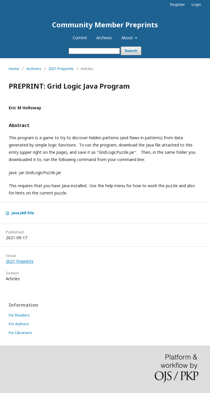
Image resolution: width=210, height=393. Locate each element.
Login (196, 4)
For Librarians (20, 332)
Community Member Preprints (105, 24)
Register (177, 4)
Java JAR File (23, 212)
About (127, 37)
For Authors (19, 323)
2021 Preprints (61, 68)
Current (80, 37)
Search (131, 51)
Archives (104, 37)
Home (14, 68)
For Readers (19, 315)
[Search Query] (94, 51)
